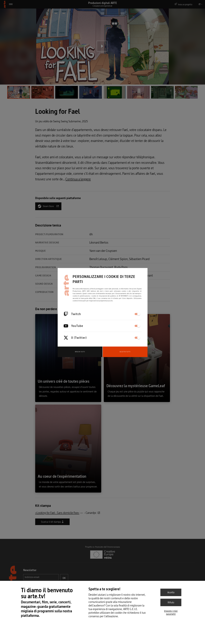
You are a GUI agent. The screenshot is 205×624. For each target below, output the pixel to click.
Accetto (170, 592)
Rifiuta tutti (80, 352)
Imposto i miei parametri (171, 612)
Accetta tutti (125, 352)
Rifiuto (171, 602)
